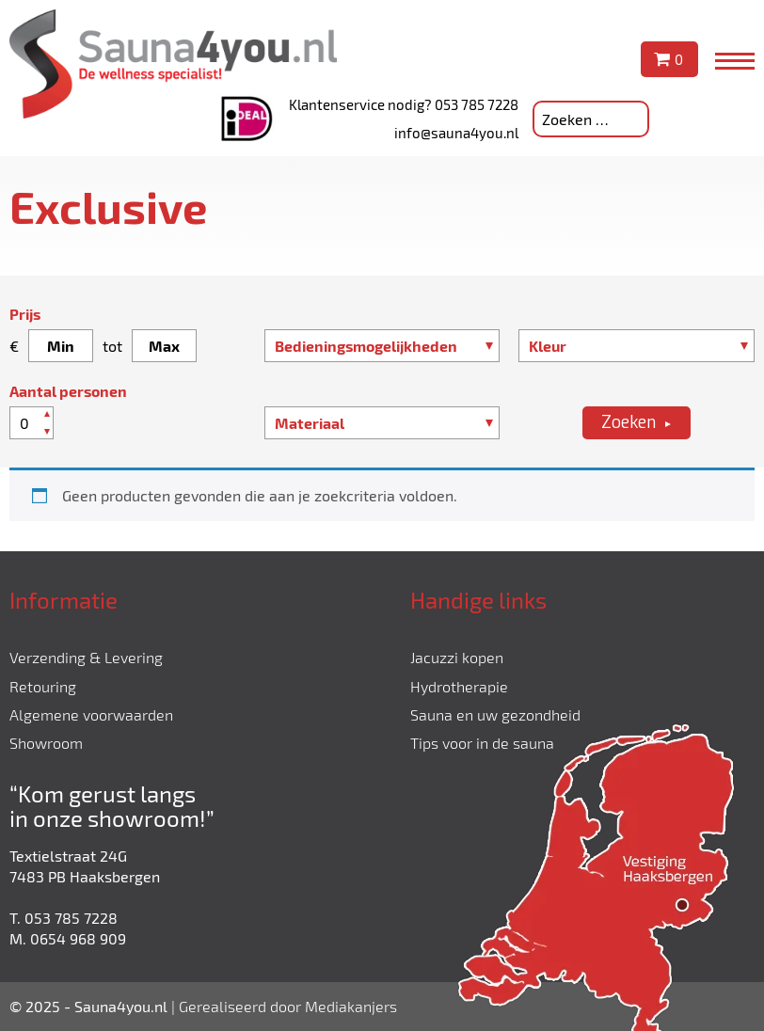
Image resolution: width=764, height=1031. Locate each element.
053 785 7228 (476, 104)
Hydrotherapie (459, 686)
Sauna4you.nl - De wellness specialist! (173, 64)
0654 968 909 (78, 938)
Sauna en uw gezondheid (495, 714)
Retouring (42, 686)
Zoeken (628, 422)
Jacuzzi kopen (456, 657)
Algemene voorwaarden (91, 714)
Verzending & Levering (86, 657)
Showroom (46, 743)
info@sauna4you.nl (456, 132)
